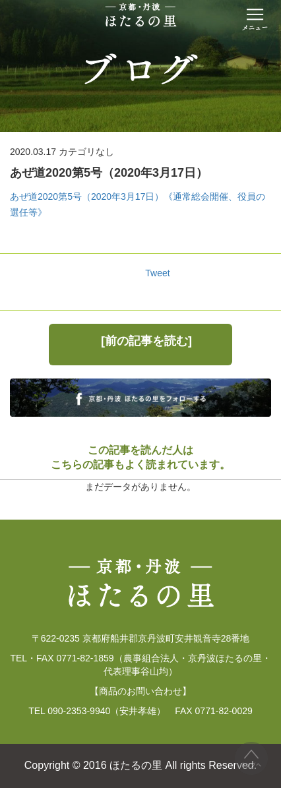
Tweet (157, 273)
